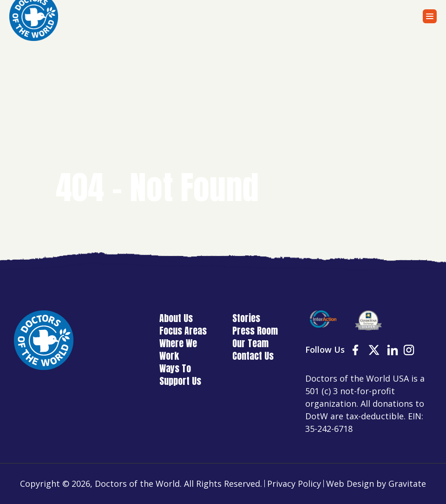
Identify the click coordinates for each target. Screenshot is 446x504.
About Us (176, 318)
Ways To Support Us (180, 374)
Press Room (255, 330)
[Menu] (430, 16)
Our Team (250, 343)
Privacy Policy (294, 483)
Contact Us (253, 356)
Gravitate (407, 483)
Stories (246, 318)
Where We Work (178, 349)
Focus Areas (183, 330)
